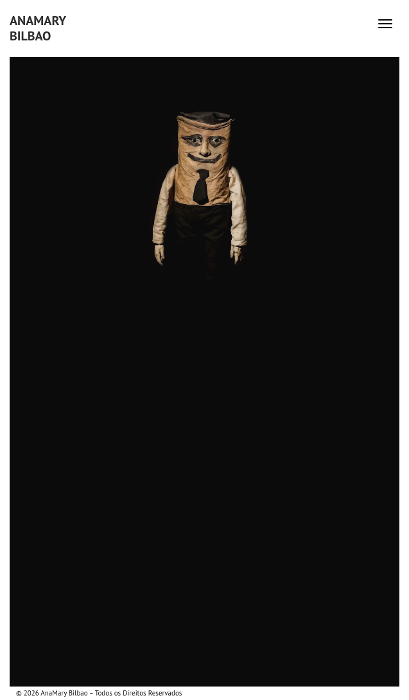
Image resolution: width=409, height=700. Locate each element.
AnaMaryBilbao (38, 28)
